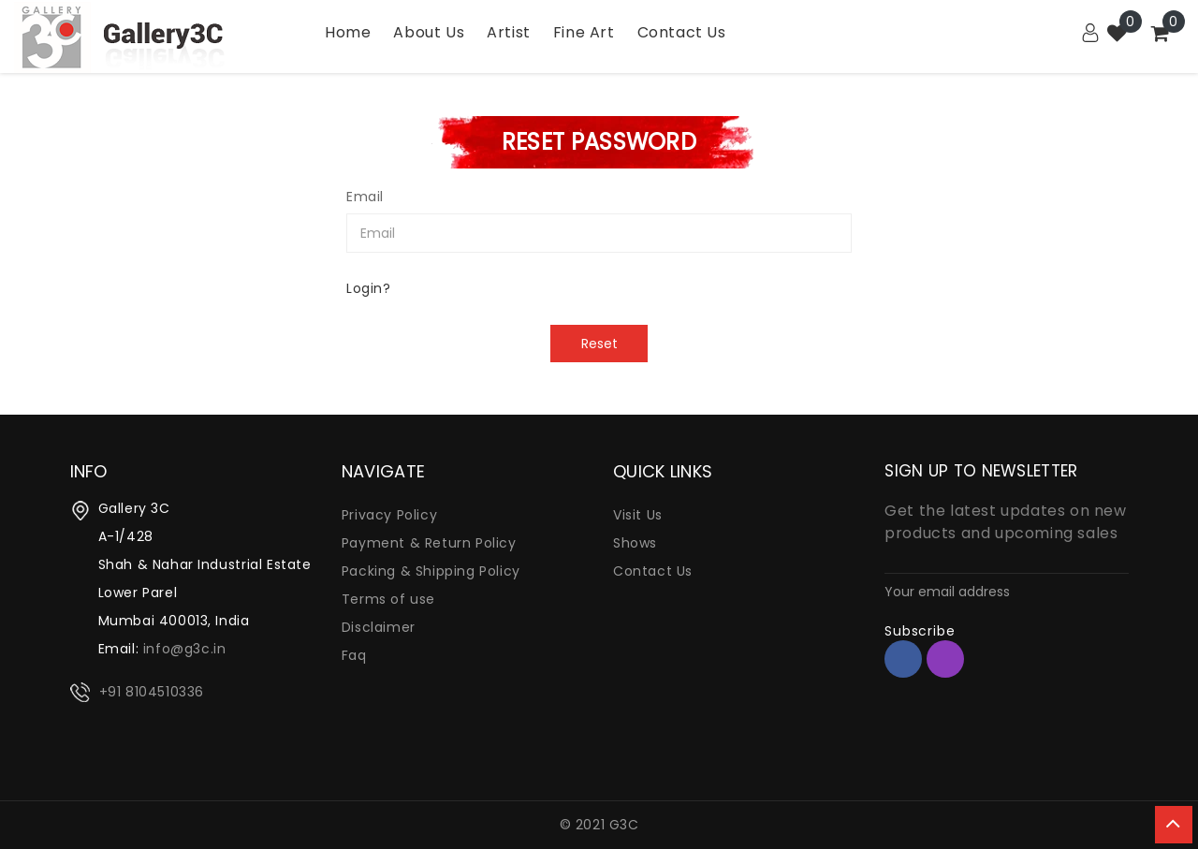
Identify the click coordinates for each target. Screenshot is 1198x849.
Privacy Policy (389, 514)
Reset (599, 343)
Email (365, 196)
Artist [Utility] (509, 32)
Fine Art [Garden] (584, 32)
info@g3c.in (184, 648)
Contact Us (653, 571)
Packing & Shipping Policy (431, 571)
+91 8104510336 (151, 691)
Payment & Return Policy (429, 543)
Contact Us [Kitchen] (681, 32)
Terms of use (388, 599)
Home (348, 32)
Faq (354, 655)
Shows (635, 543)
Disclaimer (379, 627)
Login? (368, 288)
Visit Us (638, 514)
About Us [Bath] (428, 32)
